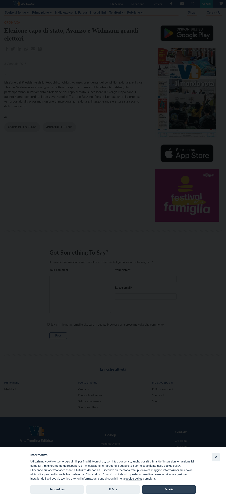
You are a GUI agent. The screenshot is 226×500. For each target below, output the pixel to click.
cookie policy (134, 478)
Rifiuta (113, 489)
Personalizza (56, 489)
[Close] (216, 457)
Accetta (168, 489)
